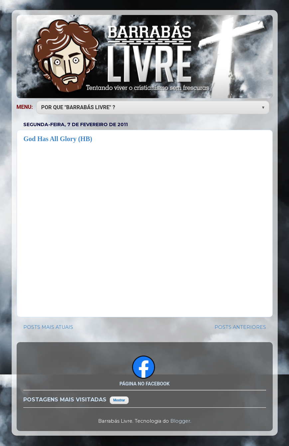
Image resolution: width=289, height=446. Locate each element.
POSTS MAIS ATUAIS (48, 327)
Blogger (180, 421)
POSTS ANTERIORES (240, 327)
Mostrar (119, 400)
